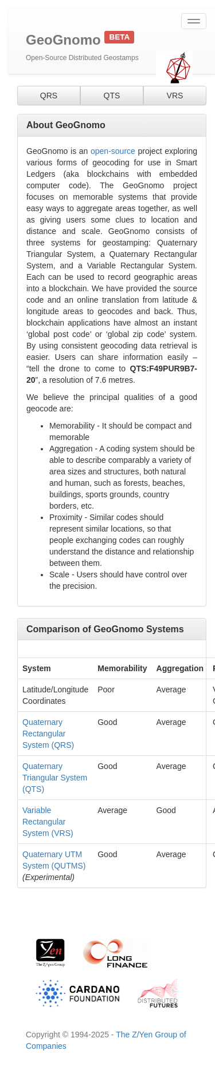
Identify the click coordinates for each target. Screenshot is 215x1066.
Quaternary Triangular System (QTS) (54, 778)
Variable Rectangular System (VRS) (47, 822)
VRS (175, 95)
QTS (112, 95)
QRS (48, 95)
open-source (113, 151)
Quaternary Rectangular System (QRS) (48, 734)
